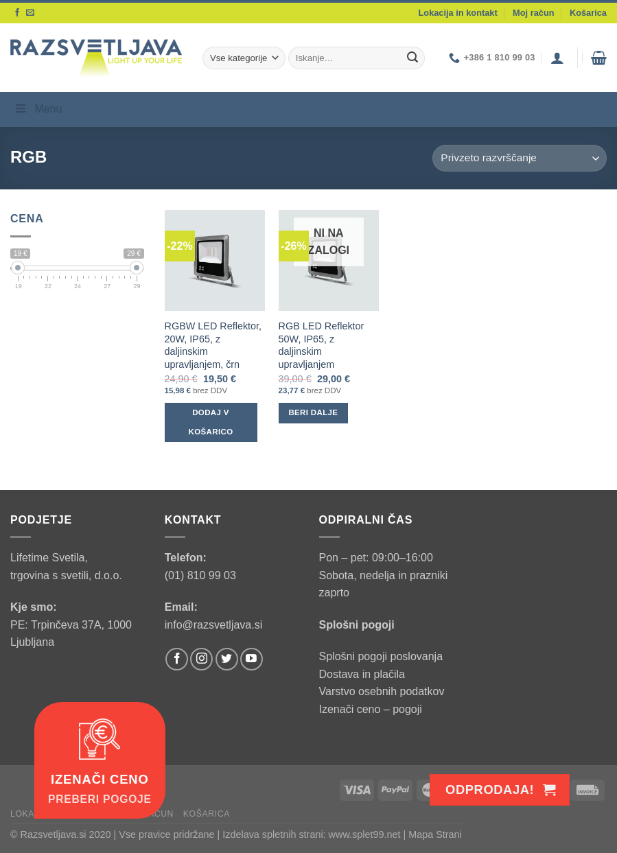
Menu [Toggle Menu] (38, 109)
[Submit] (412, 58)
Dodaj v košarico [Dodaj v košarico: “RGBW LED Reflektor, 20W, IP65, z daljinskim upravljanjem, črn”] (211, 422)
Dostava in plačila (362, 674)
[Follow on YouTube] (251, 659)
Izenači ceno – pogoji (370, 709)
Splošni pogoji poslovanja (381, 656)
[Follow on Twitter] (227, 659)
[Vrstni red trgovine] (519, 158)
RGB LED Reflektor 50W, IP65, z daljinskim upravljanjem (321, 345)
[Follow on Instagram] (201, 659)
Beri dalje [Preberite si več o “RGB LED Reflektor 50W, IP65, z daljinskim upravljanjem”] (313, 412)
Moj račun (533, 13)
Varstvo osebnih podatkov (382, 691)
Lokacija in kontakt (458, 13)
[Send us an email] (30, 13)
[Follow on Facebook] (17, 13)
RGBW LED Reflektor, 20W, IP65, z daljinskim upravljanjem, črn (213, 345)
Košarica (588, 13)
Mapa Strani (435, 834)
